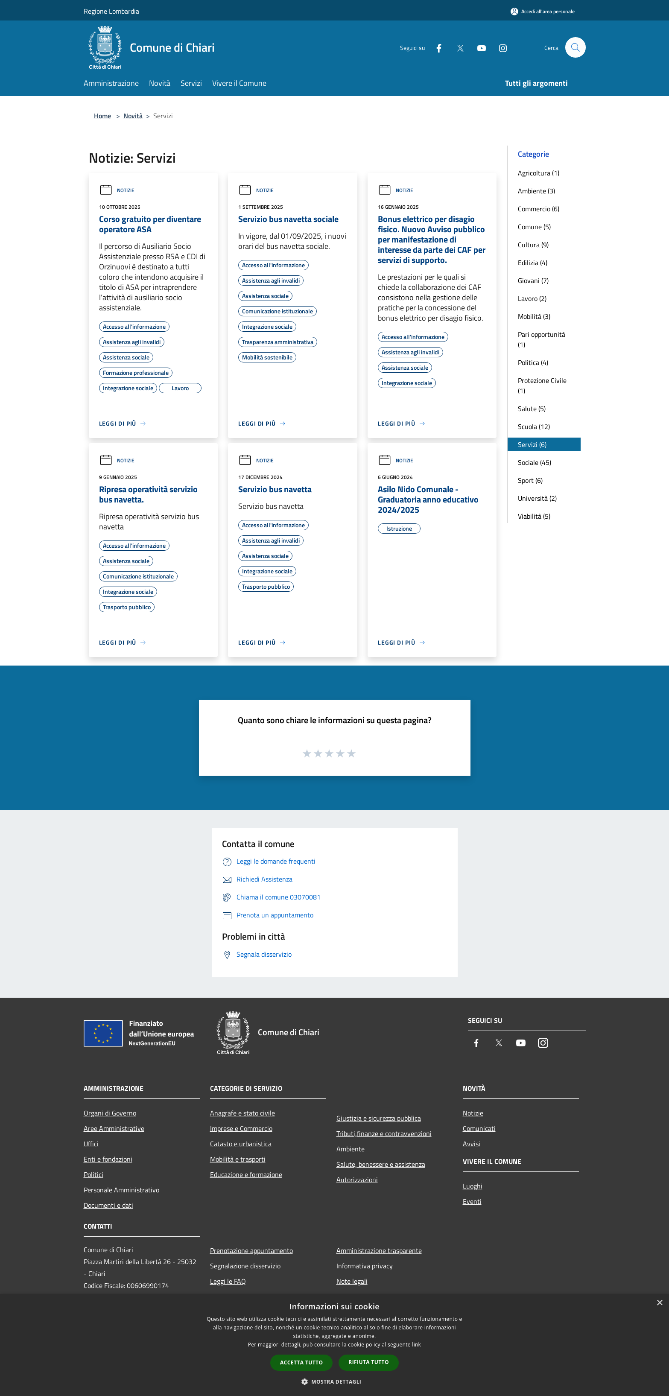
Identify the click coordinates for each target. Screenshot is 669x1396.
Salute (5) (532, 408)
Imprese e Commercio (241, 1128)
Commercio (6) (538, 209)
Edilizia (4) (532, 262)
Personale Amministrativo (121, 1190)
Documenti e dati (108, 1205)
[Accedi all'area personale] (543, 11)
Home (102, 116)
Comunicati (479, 1128)
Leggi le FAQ (228, 1281)
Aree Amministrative (114, 1128)
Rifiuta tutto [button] (368, 1362)
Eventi (472, 1201)
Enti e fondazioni (108, 1159)
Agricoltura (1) (538, 173)
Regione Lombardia (111, 11)
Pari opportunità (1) (541, 339)
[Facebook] (435, 47)
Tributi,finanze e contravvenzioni (384, 1133)
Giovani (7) (533, 280)
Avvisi (471, 1144)
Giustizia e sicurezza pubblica (378, 1118)
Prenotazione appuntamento (251, 1250)
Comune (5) (534, 227)
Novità (133, 116)
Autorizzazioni (357, 1179)
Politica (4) (533, 362)
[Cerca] (575, 47)
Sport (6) (530, 480)
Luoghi (472, 1186)
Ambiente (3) (536, 191)
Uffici (91, 1144)
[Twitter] (456, 47)
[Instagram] (499, 47)
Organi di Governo (110, 1113)
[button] (335, 1381)
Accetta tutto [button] (301, 1362)
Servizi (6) (532, 444)
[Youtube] (478, 47)
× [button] (659, 1303)
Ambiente (350, 1149)
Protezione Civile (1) (542, 385)
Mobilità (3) (534, 316)
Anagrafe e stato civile (242, 1113)
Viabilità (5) (534, 516)
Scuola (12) (534, 426)
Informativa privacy (364, 1266)
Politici (93, 1174)
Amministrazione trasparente (379, 1250)
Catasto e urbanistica (241, 1144)
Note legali (352, 1281)
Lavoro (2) (532, 298)
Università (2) (537, 498)
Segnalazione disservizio (245, 1266)
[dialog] (334, 1345)
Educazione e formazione (246, 1174)
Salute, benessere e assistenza (380, 1164)
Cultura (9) (533, 244)
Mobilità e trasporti (238, 1159)
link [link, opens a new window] (416, 1344)
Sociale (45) (534, 462)
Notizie (116, 190)
